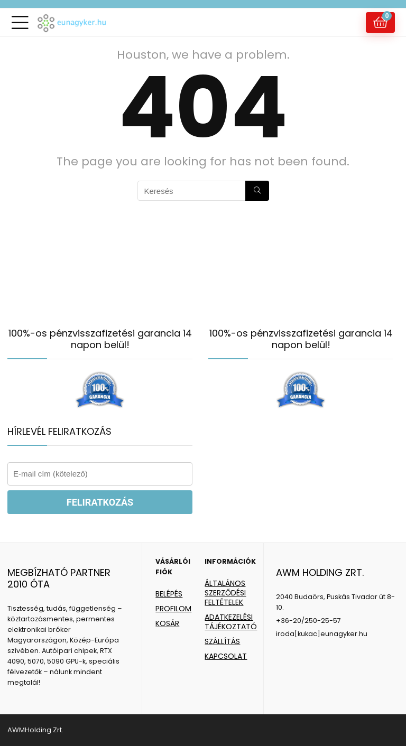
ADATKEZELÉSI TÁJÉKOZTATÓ (231, 622)
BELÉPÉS (168, 594)
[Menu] (20, 22)
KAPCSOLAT (226, 656)
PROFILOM (173, 608)
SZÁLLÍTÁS (222, 641)
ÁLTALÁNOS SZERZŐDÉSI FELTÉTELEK (225, 593)
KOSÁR (167, 623)
